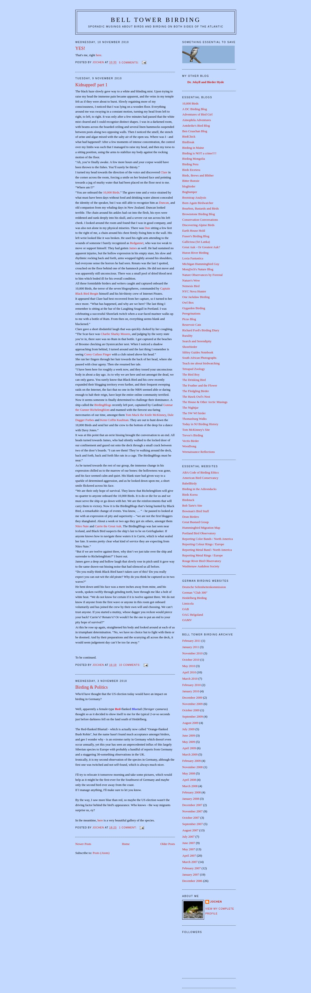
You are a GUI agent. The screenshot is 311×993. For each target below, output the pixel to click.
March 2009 (190, 754)
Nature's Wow (191, 280)
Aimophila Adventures (196, 120)
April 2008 (189, 780)
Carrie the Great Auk (108, 526)
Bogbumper (189, 192)
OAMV (187, 620)
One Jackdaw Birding (196, 297)
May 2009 (188, 742)
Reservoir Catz (191, 324)
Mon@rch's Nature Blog (197, 269)
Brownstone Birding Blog (198, 214)
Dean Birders (190, 516)
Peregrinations (191, 313)
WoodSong (189, 446)
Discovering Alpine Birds (198, 225)
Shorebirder (189, 347)
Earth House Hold (193, 230)
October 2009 (190, 710)
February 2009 (191, 761)
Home (126, 844)
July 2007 (188, 836)
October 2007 (190, 817)
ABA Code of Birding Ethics (200, 472)
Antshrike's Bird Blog (196, 125)
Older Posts (167, 844)
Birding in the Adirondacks (199, 489)
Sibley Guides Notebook (197, 352)
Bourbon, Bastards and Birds (200, 208)
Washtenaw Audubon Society (200, 566)
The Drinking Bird (194, 380)
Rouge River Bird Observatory (201, 561)
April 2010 (189, 672)
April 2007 (189, 855)
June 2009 (188, 735)
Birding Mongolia (193, 158)
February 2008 (191, 792)
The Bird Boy (191, 374)
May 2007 (188, 849)
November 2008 (192, 767)
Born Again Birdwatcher (197, 203)
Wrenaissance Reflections (198, 452)
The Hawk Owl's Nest (196, 396)
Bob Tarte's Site (192, 505)
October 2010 (190, 659)
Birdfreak (188, 142)
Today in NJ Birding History (200, 424)
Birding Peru (190, 164)
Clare (164, 172)
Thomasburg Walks (194, 419)
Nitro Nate (82, 526)
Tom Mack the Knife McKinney (146, 415)
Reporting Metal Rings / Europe (202, 555)
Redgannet (137, 243)
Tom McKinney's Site (196, 429)
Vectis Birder (190, 441)
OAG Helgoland (192, 614)
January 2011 (190, 647)
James (133, 248)
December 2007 (192, 805)
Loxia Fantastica (192, 258)
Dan (147, 228)
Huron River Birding (195, 253)
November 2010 (192, 653)
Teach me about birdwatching (201, 363)
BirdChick (188, 136)
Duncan (164, 202)
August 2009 (190, 723)
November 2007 (192, 811)
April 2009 (189, 748)
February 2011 (191, 640)
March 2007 (190, 862)
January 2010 (190, 691)
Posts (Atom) (101, 853)
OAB (185, 609)
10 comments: (130, 665)
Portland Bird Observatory (199, 533)
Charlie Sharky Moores (115, 334)
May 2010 (188, 666)
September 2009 (192, 716)
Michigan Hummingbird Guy (200, 264)
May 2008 (188, 773)
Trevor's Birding (192, 435)
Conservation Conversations (200, 219)
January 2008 (190, 798)
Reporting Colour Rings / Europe (203, 544)
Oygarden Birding (193, 308)
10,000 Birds (111, 192)
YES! (80, 48)
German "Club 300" (194, 592)
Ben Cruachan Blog (194, 131)
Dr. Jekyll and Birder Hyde (205, 82)
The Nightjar (190, 407)
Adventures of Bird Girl (197, 114)
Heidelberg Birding (194, 598)
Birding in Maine (193, 147)
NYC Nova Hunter (194, 291)
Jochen (216, 901)
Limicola (188, 603)
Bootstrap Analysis (194, 197)
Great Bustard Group (195, 522)
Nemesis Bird (190, 286)
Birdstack (188, 500)
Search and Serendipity (197, 341)
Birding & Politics (91, 687)
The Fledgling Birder (195, 391)
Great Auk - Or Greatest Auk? (201, 247)
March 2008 (190, 786)
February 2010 (191, 685)
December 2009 (192, 697)
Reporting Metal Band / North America (207, 550)
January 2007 (190, 874)
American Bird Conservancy (200, 478)
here (98, 55)
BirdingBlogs (102, 405)
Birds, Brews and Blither (198, 175)
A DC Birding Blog (194, 109)
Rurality (187, 335)
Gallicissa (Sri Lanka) (196, 242)
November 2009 (192, 704)
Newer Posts (83, 844)
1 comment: (128, 827)
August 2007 (190, 830)
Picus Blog (189, 319)
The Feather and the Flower (199, 385)
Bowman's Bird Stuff (195, 511)
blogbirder (188, 186)
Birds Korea (190, 494)
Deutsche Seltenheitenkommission (204, 587)
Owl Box (188, 302)
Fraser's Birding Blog (195, 236)
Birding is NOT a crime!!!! (199, 153)
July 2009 (188, 729)
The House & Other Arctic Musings (204, 402)
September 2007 (192, 824)
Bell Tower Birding (156, 19)
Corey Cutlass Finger (98, 354)
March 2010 (190, 678)
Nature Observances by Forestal (202, 275)
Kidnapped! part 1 (91, 84)
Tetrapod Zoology (193, 369)
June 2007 (188, 843)
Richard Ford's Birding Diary (200, 330)
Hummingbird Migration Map (201, 527)
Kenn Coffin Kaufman (114, 420)
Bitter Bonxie (190, 181)
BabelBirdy (189, 483)
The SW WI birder (194, 413)
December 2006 (192, 881)
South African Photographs (199, 358)
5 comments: (129, 62)
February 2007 (191, 868)
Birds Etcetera (191, 170)
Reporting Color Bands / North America (207, 539)
